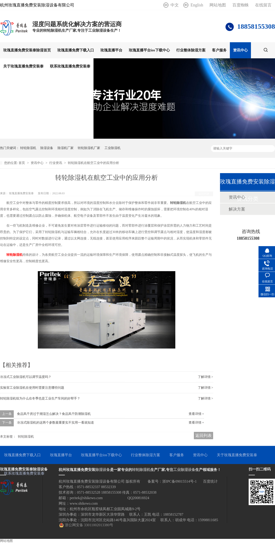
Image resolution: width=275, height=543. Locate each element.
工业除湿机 (112, 148)
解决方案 (237, 209)
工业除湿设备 (184, 470)
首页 (22, 163)
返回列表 (203, 193)
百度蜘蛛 (240, 5)
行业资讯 (56, 163)
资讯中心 (240, 50)
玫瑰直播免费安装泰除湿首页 (27, 50)
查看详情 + (196, 414)
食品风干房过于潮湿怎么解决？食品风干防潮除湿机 (54, 414)
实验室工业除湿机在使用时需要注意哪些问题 (32, 387)
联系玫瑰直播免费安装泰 (70, 66)
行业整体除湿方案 (191, 50)
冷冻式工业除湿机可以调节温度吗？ (25, 377)
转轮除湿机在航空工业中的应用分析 (93, 163)
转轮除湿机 (28, 148)
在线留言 (263, 5)
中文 (174, 5)
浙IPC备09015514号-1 (179, 481)
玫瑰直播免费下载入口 (75, 50)
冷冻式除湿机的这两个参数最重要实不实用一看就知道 (55, 422)
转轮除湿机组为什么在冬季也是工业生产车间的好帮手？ (40, 398)
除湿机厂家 (66, 148)
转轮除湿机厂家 (89, 148)
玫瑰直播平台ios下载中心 (149, 50)
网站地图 (217, 5)
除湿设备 (46, 148)
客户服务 (219, 50)
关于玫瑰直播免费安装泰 (23, 66)
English (196, 5)
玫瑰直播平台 (111, 50)
